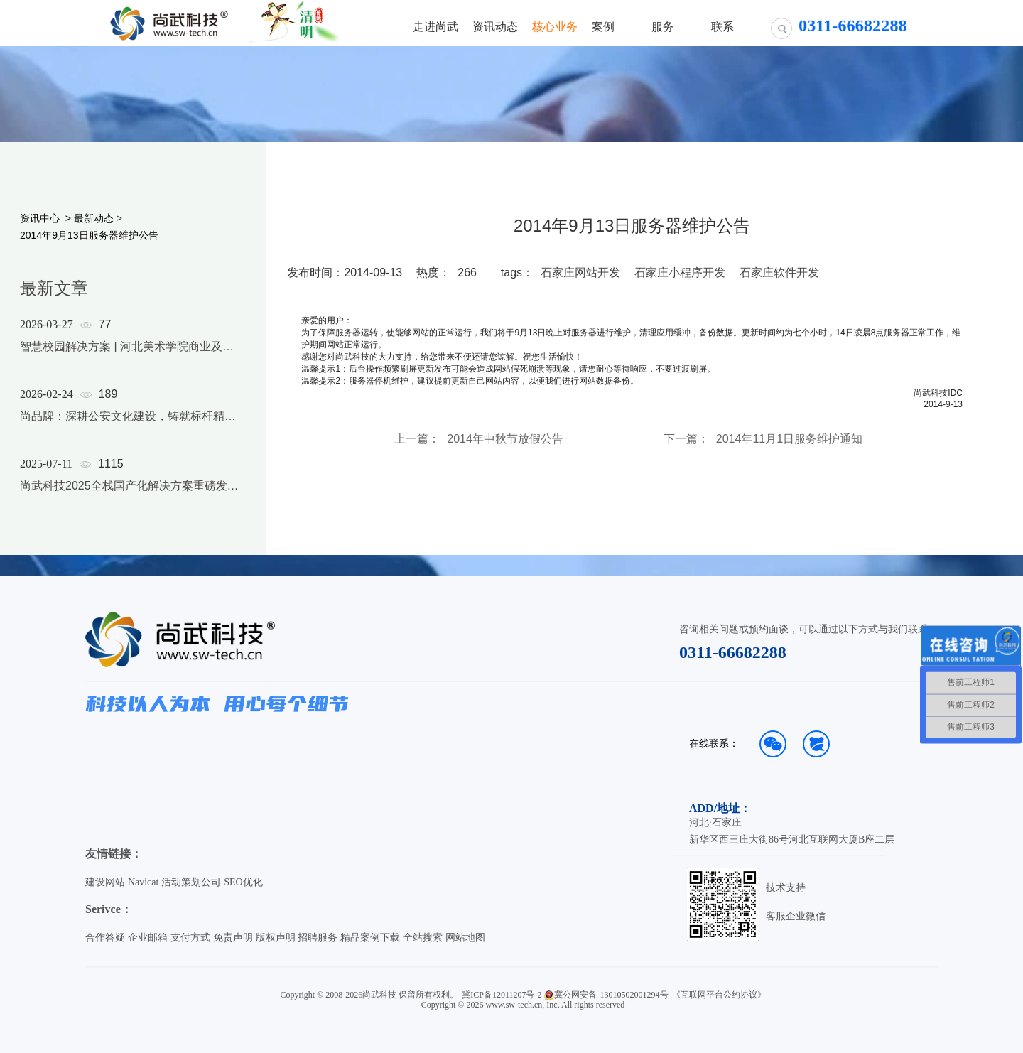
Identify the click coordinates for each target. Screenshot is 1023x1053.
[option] (129, 423)
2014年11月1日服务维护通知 (789, 439)
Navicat (143, 882)
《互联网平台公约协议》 (719, 994)
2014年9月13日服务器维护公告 (89, 235)
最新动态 (94, 218)
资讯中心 (40, 218)
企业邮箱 (148, 937)
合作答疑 (105, 937)
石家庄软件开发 (779, 272)
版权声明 (276, 937)
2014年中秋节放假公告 (505, 439)
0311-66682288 (732, 652)
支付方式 (190, 937)
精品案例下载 (370, 937)
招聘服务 (317, 937)
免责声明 (233, 937)
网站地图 (465, 937)
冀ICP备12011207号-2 (501, 994)
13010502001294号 (634, 994)
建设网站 (105, 882)
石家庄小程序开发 (679, 272)
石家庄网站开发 (580, 272)
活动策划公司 (191, 882)
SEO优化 (243, 882)
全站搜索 (423, 937)
